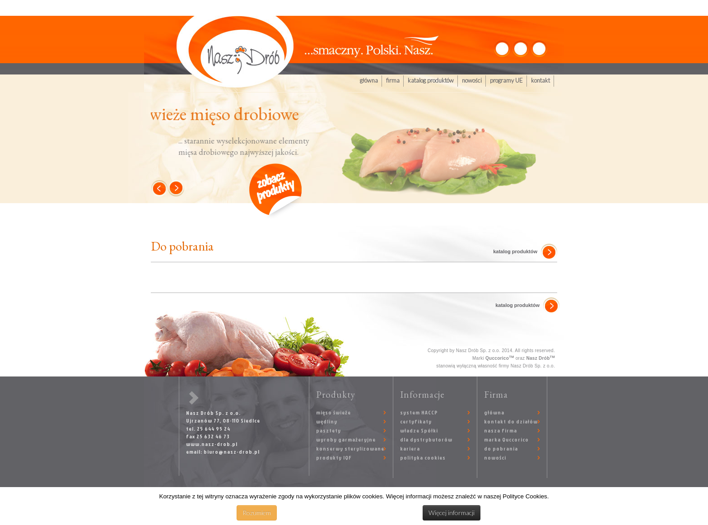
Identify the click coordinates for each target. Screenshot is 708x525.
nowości (472, 80)
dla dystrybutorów (426, 439)
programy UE (506, 80)
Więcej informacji (452, 512)
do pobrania (501, 448)
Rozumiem (256, 512)
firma (393, 80)
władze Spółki (419, 430)
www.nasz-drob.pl (212, 444)
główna (369, 80)
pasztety (328, 430)
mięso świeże (333, 412)
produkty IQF (333, 457)
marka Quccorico (506, 439)
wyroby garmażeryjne (346, 439)
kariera (410, 448)
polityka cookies (423, 457)
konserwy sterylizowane (350, 448)
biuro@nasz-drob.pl (232, 451)
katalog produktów (431, 80)
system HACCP (419, 412)
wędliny (326, 421)
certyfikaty (416, 421)
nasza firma (500, 430)
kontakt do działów (511, 421)
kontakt (540, 80)
